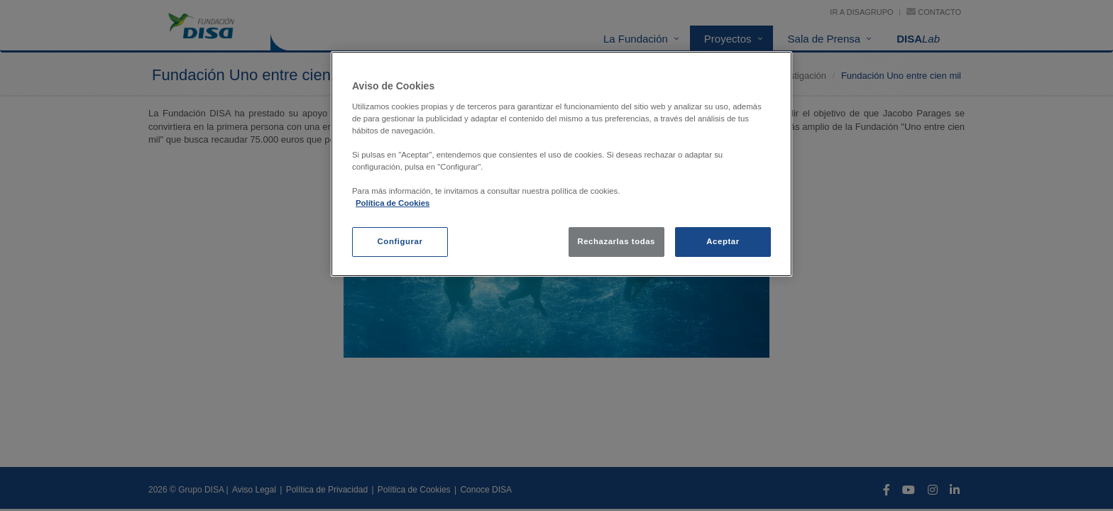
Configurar (400, 241)
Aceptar (722, 241)
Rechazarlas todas (616, 241)
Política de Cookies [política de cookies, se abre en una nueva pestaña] (392, 203)
